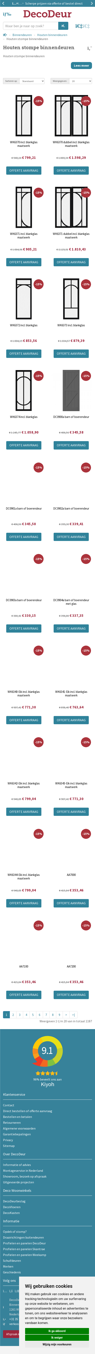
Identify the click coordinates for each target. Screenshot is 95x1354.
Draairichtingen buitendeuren (23, 1237)
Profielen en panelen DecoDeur (24, 1243)
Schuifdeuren (12, 1261)
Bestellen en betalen (17, 1117)
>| (73, 1015)
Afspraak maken (16, 1334)
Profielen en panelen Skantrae (24, 1249)
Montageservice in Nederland (23, 1171)
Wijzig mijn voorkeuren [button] (57, 1344)
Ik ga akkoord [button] (56, 1331)
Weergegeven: (60, 80)
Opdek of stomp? (15, 1232)
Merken (8, 1266)
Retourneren (12, 1123)
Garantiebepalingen (17, 1134)
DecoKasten (11, 1213)
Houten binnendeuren (52, 35)
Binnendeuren (22, 35)
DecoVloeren (11, 1207)
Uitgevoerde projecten (18, 1182)
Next (91, 3)
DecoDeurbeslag (14, 1201)
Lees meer (81, 65)
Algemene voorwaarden (19, 1128)
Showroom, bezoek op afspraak (24, 1176)
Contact (8, 1105)
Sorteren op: (11, 80)
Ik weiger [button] (57, 1337)
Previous (4, 3)
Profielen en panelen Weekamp (24, 1255)
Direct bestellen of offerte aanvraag (27, 1111)
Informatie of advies (17, 1165)
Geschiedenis (12, 1272)
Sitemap (9, 1146)
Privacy (8, 1140)
